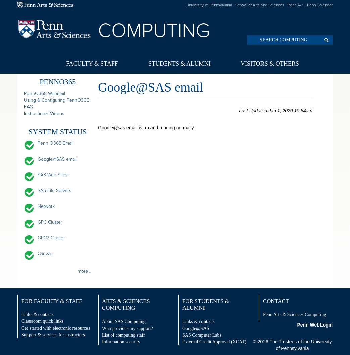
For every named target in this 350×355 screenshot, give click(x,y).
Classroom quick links (42, 321)
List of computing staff (123, 335)
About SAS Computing (124, 321)
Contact (276, 301)
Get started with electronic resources (55, 328)
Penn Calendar (320, 5)
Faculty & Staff (92, 63)
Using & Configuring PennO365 (56, 100)
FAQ (28, 107)
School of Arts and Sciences (259, 5)
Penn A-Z (296, 5)
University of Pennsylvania (209, 5)
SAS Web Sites (52, 175)
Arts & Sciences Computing (126, 304)
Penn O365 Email (55, 143)
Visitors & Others (270, 63)
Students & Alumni (179, 63)
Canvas (45, 253)
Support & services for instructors (53, 334)
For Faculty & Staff (51, 301)
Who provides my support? (127, 328)
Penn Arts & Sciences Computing (294, 314)
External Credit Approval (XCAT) (214, 341)
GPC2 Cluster (51, 238)
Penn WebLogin (315, 325)
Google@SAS (195, 328)
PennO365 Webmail (44, 93)
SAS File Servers (54, 190)
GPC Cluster (50, 222)
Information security (121, 341)
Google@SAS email (57, 159)
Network (46, 206)
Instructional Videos (44, 113)
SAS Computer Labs (201, 335)
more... (84, 271)
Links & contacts (37, 314)
